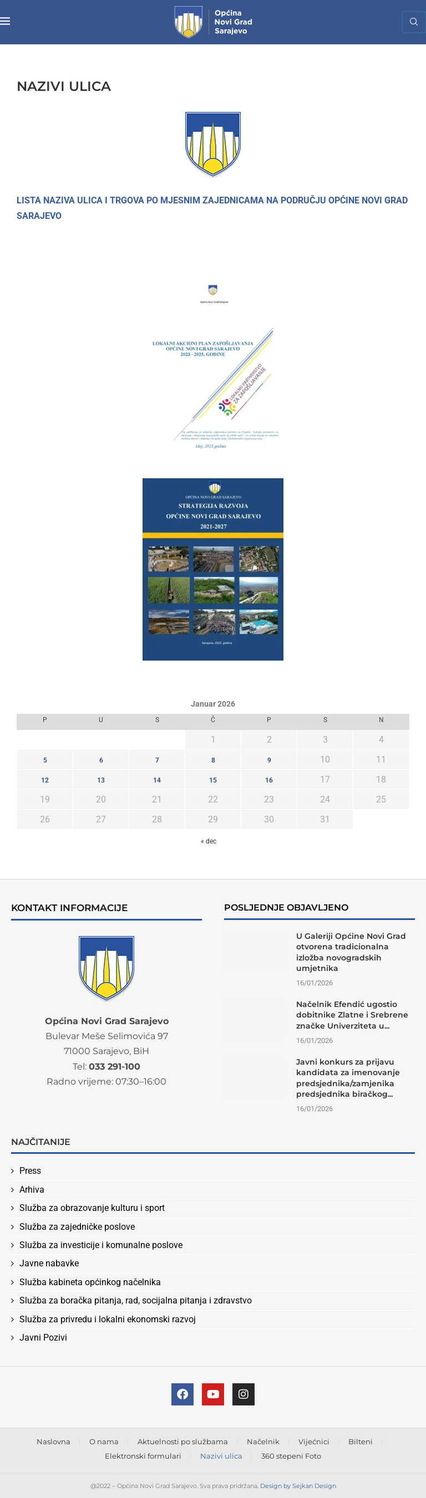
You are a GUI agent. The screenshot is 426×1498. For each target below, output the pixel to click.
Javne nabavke (49, 1263)
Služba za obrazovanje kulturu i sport (92, 1208)
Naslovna (53, 1441)
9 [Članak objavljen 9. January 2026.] (269, 760)
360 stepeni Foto (291, 1455)
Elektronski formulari (143, 1455)
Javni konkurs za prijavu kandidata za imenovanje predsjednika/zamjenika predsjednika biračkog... (348, 1078)
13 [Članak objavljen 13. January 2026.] (101, 780)
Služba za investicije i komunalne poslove (100, 1245)
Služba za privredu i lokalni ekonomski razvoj (107, 1319)
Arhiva (31, 1189)
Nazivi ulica (221, 1455)
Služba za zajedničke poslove (77, 1226)
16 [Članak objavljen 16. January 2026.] (269, 780)
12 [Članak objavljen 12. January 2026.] (45, 780)
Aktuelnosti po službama (183, 1441)
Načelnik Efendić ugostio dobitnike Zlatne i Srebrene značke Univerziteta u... (352, 1015)
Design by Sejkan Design (298, 1486)
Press (30, 1170)
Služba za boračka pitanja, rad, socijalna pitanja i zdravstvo (135, 1300)
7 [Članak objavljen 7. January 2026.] (157, 760)
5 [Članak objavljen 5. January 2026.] (45, 760)
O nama (104, 1441)
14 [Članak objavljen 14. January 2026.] (157, 780)
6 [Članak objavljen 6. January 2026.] (101, 760)
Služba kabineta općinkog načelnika (90, 1282)
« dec (208, 841)
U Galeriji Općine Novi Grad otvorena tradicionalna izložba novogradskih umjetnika (351, 952)
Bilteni (360, 1441)
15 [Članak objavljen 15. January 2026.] (213, 780)
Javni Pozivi (43, 1337)
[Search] (414, 22)
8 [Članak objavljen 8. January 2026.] (213, 760)
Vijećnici (313, 1441)
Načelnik (263, 1441)
